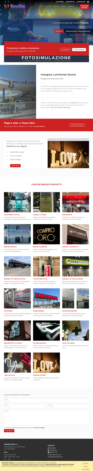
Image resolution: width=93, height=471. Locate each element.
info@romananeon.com (54, 455)
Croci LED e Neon (68, 343)
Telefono (50, 405)
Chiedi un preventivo (79, 49)
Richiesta (7, 410)
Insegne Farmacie (10, 247)
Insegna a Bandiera (40, 247)
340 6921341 (81, 2)
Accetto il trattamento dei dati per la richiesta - (24, 427)
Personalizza (85, 469)
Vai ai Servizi (65, 49)
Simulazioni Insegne (69, 311)
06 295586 (59, 2)
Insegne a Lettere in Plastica (15, 279)
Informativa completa (39, 427)
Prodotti (56, 6)
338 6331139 (70, 2)
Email (6, 405)
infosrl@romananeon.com (55, 457)
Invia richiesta (9, 430)
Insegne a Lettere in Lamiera (72, 279)
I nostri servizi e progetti (46, 184)
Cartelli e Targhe (39, 214)
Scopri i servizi (15, 165)
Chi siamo (48, 6)
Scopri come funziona (77, 125)
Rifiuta (86, 466)
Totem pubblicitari (40, 279)
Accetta (86, 463)
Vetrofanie (8, 311)
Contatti (71, 6)
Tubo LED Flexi (9, 375)
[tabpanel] (68, 154)
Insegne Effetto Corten (13, 343)
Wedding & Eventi (39, 375)
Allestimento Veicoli (12, 214)
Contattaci (58, 31)
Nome (6, 399)
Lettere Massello (39, 343)
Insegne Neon (67, 214)
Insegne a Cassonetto (70, 247)
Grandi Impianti (38, 311)
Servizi (63, 6)
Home (40, 6)
